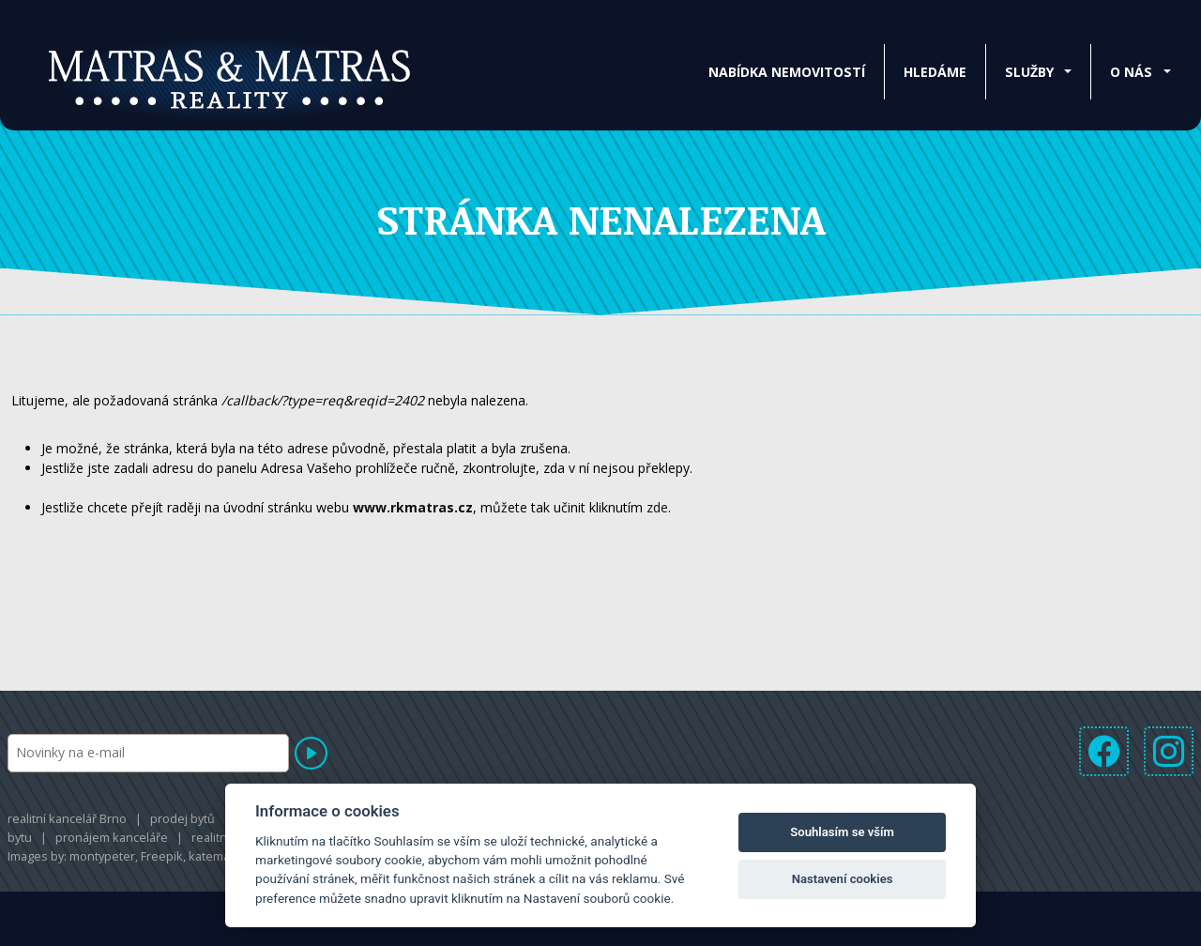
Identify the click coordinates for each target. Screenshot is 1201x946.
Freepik (162, 855)
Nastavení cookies (842, 879)
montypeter (102, 855)
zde (657, 507)
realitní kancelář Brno (67, 818)
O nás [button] (1131, 72)
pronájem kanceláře (111, 837)
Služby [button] (1029, 72)
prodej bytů (182, 818)
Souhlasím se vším (842, 832)
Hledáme (935, 72)
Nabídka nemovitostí (786, 72)
